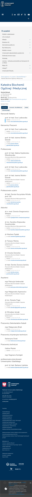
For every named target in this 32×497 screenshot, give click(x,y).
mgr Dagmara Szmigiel (14, 355)
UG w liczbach (6, 37)
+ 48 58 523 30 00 (13, 399)
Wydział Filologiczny (7, 417)
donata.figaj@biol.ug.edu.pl (18, 307)
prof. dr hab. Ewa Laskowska (16, 118)
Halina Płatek (10, 348)
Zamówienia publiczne (8, 45)
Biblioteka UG (5, 441)
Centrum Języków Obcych (8, 443)
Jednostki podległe (6, 110)
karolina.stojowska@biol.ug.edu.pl (20, 229)
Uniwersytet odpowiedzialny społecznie (13, 53)
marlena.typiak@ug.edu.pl (17, 236)
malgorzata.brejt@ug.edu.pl (18, 331)
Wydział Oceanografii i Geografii (9, 424)
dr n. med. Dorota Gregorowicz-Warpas (17, 212)
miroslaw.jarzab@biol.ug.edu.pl (19, 319)
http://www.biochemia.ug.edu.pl (17, 99)
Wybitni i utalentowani (8, 34)
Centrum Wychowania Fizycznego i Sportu (12, 444)
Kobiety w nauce (6, 50)
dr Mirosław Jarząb (12, 312)
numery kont (5, 401)
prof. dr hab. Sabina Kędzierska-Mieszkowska (17, 154)
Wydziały (4, 58)
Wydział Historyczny (7, 418)
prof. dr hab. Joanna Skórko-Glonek (15, 139)
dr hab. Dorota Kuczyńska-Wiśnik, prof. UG (18, 195)
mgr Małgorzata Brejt (13, 327)
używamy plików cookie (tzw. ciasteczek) (17, 484)
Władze (4, 39)
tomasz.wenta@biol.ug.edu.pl (18, 248)
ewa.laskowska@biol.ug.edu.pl (19, 121)
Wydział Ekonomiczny (7, 415)
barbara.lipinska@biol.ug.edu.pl (19, 367)
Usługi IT (4, 68)
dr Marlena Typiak (12, 234)
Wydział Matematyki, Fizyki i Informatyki (11, 420)
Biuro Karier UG (5, 450)
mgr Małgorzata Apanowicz (15, 292)
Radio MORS (5, 457)
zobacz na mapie (5, 101)
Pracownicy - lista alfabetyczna (16, 107)
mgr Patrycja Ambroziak (14, 281)
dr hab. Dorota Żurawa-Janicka (17, 265)
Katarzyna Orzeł (11, 339)
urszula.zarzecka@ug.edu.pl (18, 260)
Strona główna (5, 76)
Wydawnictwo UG (6, 448)
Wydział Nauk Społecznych (8, 422)
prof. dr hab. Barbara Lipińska (16, 365)
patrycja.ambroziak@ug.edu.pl (19, 287)
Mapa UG (4, 65)
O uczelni (5, 31)
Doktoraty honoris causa (8, 55)
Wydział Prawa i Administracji (9, 425)
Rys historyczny (6, 47)
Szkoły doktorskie (6, 446)
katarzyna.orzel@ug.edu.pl (17, 340)
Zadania (26, 107)
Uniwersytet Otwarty (7, 71)
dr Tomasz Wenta (12, 241)
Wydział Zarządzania (7, 427)
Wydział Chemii (6, 413)
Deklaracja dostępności (7, 453)
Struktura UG (5, 42)
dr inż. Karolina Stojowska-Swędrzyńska (15, 223)
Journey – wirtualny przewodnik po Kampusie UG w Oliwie (15, 62)
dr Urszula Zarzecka (12, 253)
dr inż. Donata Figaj (12, 300)
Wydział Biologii (21, 76)
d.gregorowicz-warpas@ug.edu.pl (19, 217)
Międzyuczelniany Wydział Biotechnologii (11, 429)
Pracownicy (4, 107)
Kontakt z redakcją (6, 455)
